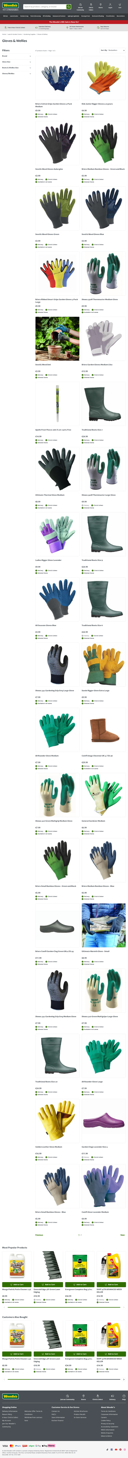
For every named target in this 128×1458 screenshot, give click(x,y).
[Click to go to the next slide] (124, 1307)
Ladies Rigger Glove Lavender (48, 560)
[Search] (68, 6)
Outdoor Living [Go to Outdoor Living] (24, 16)
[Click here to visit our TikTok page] (107, 1449)
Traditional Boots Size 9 (92, 560)
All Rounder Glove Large (92, 1082)
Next (122, 1235)
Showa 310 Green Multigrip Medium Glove (53, 821)
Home (4, 34)
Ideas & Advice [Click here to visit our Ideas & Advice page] (106, 1436)
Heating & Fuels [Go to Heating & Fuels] (85, 16)
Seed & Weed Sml (43, 365)
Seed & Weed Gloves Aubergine (49, 169)
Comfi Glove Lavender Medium (95, 1212)
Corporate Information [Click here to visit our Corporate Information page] (109, 1414)
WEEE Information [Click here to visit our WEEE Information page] (107, 1430)
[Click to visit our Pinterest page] (120, 1449)
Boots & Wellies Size (16, 68)
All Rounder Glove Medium (47, 756)
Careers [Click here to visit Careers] (104, 1417)
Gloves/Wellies (16, 74)
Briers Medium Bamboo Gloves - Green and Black (103, 169)
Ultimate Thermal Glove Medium (49, 495)
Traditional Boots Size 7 (92, 430)
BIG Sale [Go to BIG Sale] (5, 16)
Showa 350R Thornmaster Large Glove (99, 495)
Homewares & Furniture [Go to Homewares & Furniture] (59, 16)
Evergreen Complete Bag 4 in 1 (78, 1290)
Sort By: (113, 50)
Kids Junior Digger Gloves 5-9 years (97, 104)
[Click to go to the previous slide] (4, 1307)
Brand (16, 56)
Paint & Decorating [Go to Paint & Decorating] (36, 16)
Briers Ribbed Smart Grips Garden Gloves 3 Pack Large (56, 301)
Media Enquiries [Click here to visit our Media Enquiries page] (107, 1433)
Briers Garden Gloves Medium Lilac (97, 365)
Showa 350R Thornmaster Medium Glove (100, 300)
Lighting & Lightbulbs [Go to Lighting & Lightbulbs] (73, 16)
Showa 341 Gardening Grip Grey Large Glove (54, 691)
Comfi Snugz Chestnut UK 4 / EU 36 (97, 756)
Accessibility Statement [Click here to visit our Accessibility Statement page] (109, 1427)
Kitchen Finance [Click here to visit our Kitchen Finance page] (57, 1420)
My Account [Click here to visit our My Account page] (6, 1420)
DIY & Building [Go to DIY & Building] (47, 16)
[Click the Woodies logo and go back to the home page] (10, 6)
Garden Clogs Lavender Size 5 (95, 1147)
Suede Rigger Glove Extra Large (95, 691)
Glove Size (16, 62)
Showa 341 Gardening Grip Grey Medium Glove (55, 1017)
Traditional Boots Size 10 (46, 1082)
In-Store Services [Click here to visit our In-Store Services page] (80, 1417)
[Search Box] (47, 6)
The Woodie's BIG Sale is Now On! (64, 22)
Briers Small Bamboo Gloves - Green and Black (55, 886)
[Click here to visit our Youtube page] (116, 1449)
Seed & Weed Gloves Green (47, 234)
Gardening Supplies (30, 34)
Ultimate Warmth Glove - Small (95, 951)
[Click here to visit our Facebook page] (112, 1449)
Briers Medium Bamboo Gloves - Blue (98, 886)
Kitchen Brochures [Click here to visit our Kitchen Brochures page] (81, 1411)
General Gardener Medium (93, 821)
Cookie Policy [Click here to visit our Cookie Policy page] (106, 1420)
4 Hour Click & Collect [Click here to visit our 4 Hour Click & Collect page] (10, 1417)
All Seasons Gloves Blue (45, 625)
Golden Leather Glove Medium (48, 1147)
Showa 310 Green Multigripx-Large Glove (100, 1017)
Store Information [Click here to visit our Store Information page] (58, 1417)
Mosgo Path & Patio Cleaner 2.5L (16, 1290)
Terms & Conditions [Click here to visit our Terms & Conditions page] (108, 1411)
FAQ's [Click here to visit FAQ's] (54, 1414)
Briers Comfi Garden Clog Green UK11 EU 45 (54, 951)
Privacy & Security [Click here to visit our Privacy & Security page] (107, 1424)
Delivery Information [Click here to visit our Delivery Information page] (9, 1411)
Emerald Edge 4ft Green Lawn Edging (47, 1291)
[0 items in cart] (120, 6)
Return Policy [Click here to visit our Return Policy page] (7, 1414)
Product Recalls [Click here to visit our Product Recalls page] (79, 1414)
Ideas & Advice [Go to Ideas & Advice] (121, 16)
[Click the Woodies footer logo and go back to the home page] (10, 1397)
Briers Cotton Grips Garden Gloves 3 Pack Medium (53, 105)
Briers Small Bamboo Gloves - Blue (50, 1212)
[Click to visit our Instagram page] (125, 1449)
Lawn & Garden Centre (15, 34)
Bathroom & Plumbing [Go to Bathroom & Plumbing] (98, 16)
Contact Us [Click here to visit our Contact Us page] (56, 1411)
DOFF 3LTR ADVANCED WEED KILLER (109, 1291)
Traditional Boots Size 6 (92, 625)
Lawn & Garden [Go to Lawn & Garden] (14, 16)
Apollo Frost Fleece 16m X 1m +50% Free (53, 430)
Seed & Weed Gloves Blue (93, 234)
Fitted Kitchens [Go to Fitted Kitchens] (110, 16)
